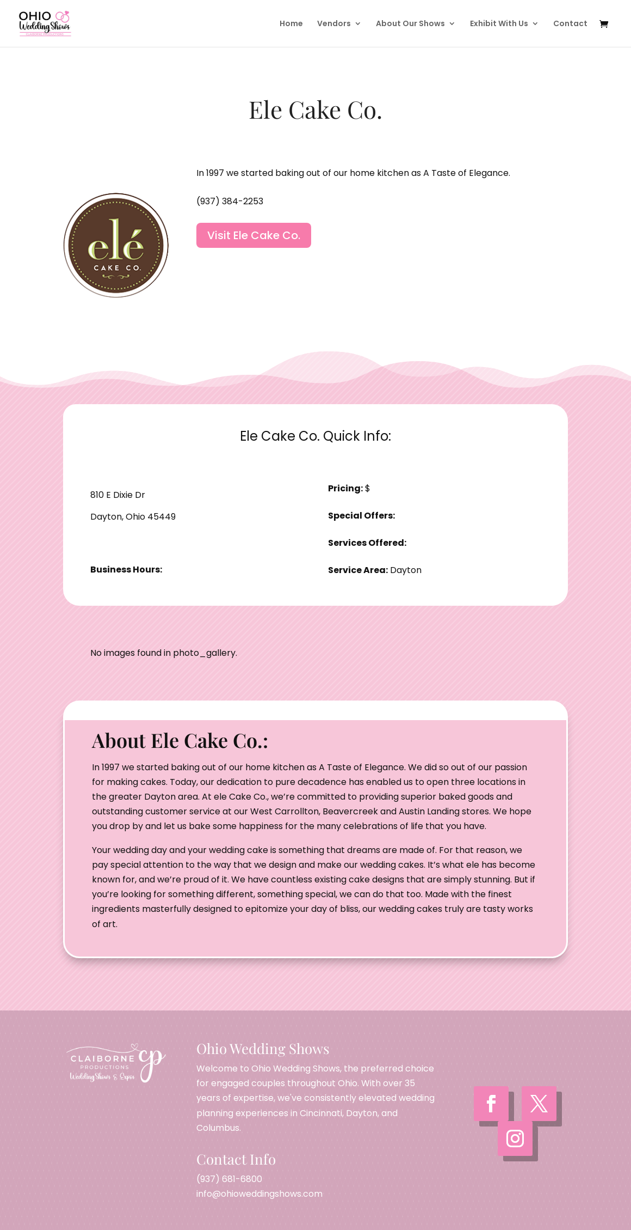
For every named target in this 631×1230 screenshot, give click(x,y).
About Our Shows (410, 24)
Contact (570, 24)
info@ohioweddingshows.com (259, 1194)
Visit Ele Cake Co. (253, 235)
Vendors (334, 24)
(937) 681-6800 (229, 1179)
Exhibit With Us (499, 24)
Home (291, 24)
